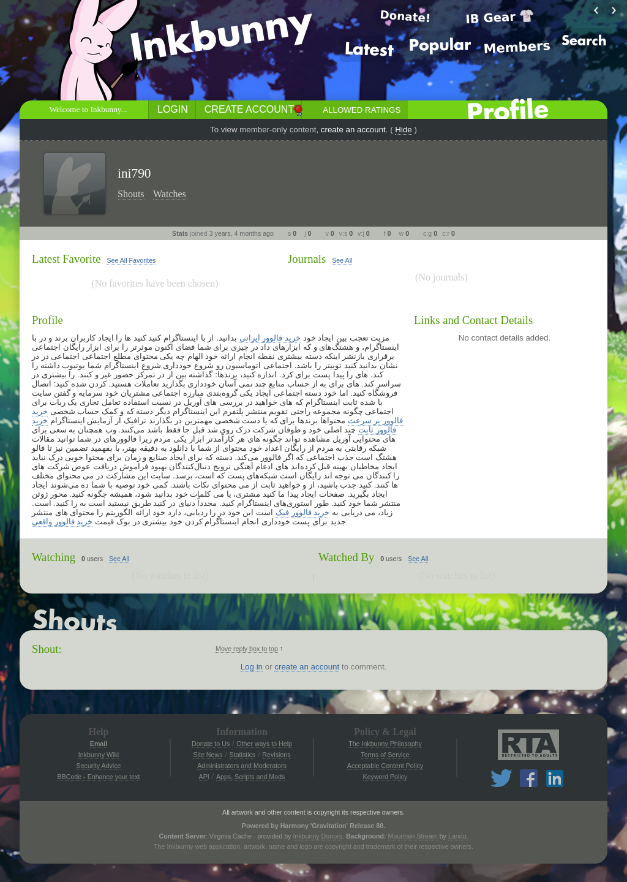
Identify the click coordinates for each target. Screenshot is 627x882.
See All (342, 260)
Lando (457, 836)
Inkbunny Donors (317, 836)
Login (172, 109)
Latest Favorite (66, 258)
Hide (403, 129)
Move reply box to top (247, 648)
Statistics (243, 754)
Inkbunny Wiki (98, 754)
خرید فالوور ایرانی (270, 337)
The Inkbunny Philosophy (385, 743)
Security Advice (99, 765)
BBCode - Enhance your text (98, 776)
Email (98, 743)
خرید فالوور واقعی (62, 521)
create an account (353, 129)
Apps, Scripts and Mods (250, 776)
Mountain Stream (413, 836)
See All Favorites (131, 260)
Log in (252, 666)
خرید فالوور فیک (302, 512)
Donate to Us (211, 743)
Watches (169, 194)
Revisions (276, 754)
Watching (53, 557)
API (204, 776)
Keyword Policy (385, 776)
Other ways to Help (264, 743)
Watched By (346, 557)
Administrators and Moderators (242, 765)
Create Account (249, 109)
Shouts (131, 194)
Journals (307, 258)
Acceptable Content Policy (385, 765)
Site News (207, 754)
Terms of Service (385, 754)
